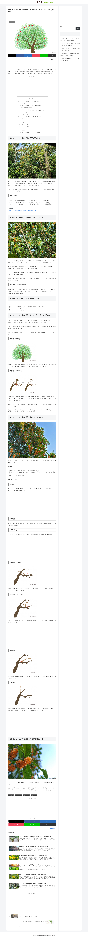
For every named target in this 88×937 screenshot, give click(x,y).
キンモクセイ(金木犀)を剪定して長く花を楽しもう (30, 132)
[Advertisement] (32, 16)
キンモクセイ (11, 795)
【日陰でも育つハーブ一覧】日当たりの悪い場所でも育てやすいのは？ (70, 39)
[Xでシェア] (12, 55)
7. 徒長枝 (23, 130)
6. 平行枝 (23, 128)
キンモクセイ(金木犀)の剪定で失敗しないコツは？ (30, 116)
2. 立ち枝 (23, 120)
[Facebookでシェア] (20, 55)
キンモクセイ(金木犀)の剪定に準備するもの (28, 109)
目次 (30, 98)
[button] (52, 55)
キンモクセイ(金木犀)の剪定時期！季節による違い (30, 105)
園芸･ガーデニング (26, 795)
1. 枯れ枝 (23, 118)
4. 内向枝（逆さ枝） (25, 124)
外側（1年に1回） (24, 112)
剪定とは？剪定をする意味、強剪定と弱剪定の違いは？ (22, 210)
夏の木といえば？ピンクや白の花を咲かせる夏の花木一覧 (70, 49)
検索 (61, 26)
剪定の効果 (23, 103)
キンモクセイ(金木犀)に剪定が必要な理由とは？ (29, 101)
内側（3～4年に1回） (25, 114)
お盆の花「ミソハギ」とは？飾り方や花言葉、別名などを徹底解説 (70, 44)
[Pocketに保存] (36, 55)
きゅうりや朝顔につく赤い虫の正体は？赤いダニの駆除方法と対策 (70, 54)
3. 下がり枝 (23, 122)
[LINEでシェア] (44, 55)
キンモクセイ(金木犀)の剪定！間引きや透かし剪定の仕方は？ (32, 110)
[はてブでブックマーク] (28, 55)
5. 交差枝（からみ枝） (25, 126)
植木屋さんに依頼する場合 (26, 107)
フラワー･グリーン (18, 795)
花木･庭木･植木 (34, 795)
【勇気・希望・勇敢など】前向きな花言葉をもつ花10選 (70, 59)
